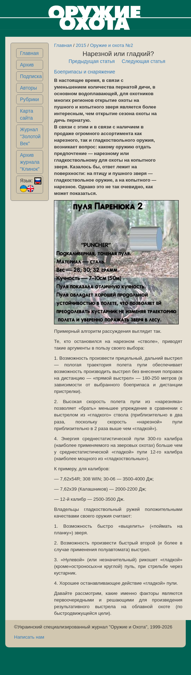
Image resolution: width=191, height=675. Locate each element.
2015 (81, 45)
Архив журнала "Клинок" (30, 162)
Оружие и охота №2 (111, 45)
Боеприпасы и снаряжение (84, 72)
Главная (29, 53)
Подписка (31, 76)
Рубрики (29, 99)
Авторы (28, 88)
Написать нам (29, 637)
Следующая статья (143, 61)
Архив (27, 65)
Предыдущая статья (92, 61)
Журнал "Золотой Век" (30, 136)
